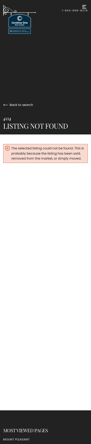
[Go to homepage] (32, 19)
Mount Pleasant (16, 439)
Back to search (18, 105)
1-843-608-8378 (75, 10)
